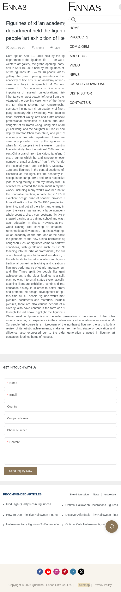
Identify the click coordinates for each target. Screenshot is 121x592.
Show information (79, 494)
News (96, 494)
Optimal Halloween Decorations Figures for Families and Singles (91, 505)
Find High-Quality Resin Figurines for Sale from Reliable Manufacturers (28, 504)
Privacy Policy (103, 585)
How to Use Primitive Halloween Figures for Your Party (32, 514)
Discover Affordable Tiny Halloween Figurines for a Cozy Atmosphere (91, 514)
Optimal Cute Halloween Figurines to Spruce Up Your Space (91, 524)
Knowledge (110, 494)
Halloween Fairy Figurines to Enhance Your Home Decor (32, 524)
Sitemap (84, 585)
